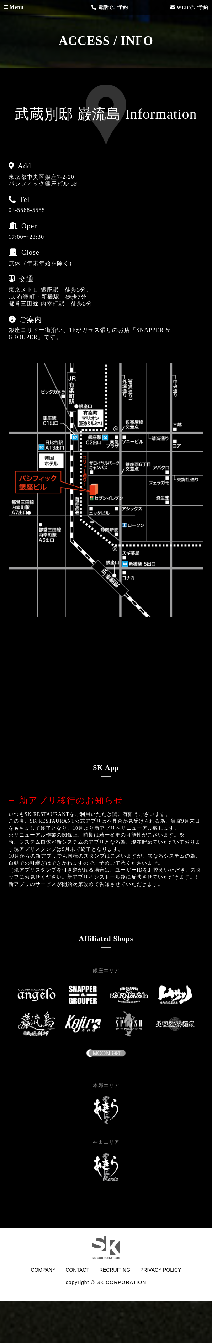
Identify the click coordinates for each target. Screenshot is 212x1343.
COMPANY (43, 1270)
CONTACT (77, 1270)
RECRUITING (114, 1270)
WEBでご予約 (189, 7)
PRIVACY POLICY (160, 1270)
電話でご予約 (109, 7)
